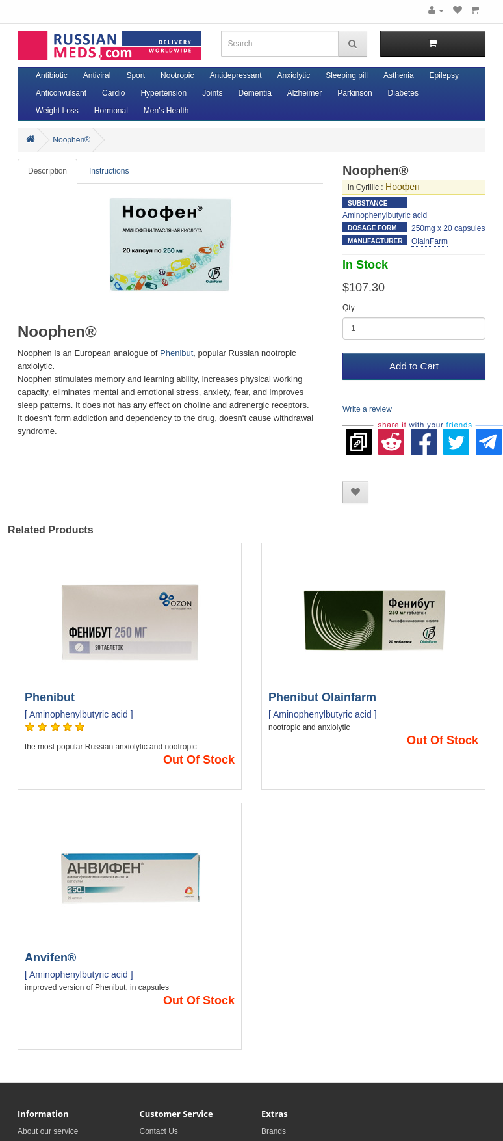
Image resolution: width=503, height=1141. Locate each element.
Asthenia (398, 75)
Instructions (109, 171)
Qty (348, 307)
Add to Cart (414, 365)
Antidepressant (235, 75)
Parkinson (354, 93)
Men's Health (166, 110)
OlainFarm (429, 241)
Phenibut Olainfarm (322, 697)
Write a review (367, 409)
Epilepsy (444, 75)
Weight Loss (57, 110)
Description (47, 171)
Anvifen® (50, 957)
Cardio (113, 93)
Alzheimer (304, 93)
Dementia (254, 93)
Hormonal (111, 110)
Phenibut (176, 353)
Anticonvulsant (61, 93)
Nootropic (177, 75)
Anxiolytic (294, 75)
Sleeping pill (347, 75)
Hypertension (163, 93)
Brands (273, 1131)
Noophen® (71, 139)
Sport (135, 75)
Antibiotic (52, 75)
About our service (48, 1131)
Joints (212, 93)
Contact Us (159, 1131)
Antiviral (97, 75)
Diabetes (403, 93)
